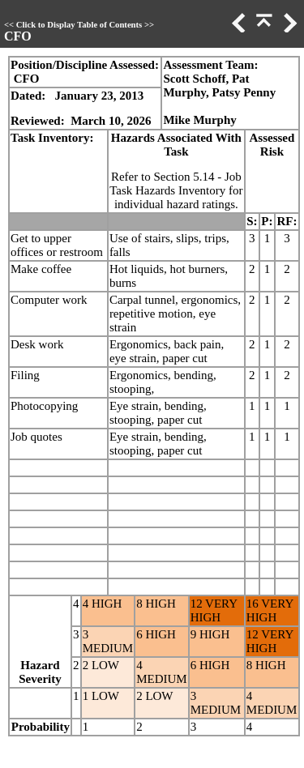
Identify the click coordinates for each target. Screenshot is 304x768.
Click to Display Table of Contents (79, 24)
